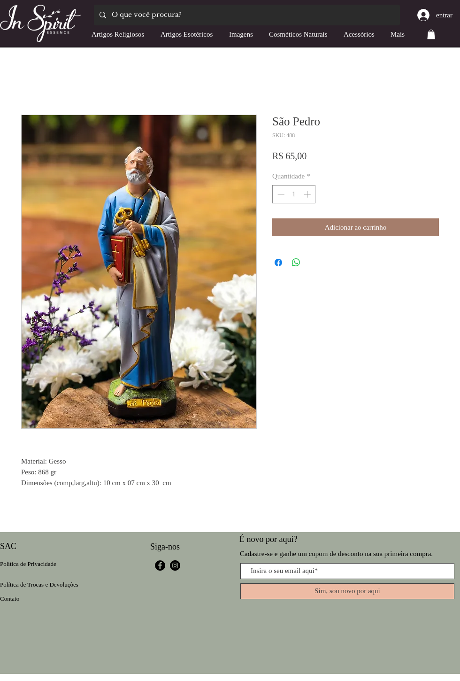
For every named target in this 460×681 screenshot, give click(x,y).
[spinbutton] (294, 194)
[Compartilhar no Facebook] (278, 262)
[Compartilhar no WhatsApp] (296, 262)
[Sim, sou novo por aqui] (347, 591)
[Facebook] (160, 565)
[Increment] (308, 194)
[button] (431, 34)
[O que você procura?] (246, 15)
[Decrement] (280, 194)
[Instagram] (175, 565)
